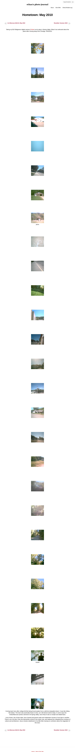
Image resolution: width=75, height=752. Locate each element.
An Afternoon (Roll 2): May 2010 (16, 23)
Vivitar (32, 29)
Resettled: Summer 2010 (61, 23)
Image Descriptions (68, 2)
